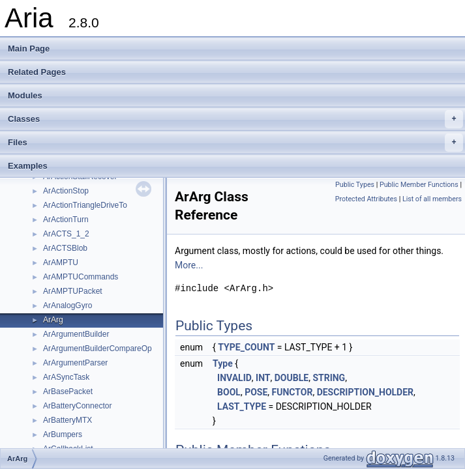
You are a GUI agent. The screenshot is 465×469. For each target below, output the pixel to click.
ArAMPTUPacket (72, 291)
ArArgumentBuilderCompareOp (97, 348)
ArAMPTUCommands (80, 276)
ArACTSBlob (65, 248)
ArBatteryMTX (67, 420)
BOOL (229, 392)
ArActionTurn (66, 219)
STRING (328, 378)
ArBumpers (62, 434)
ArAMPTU (60, 262)
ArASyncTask (66, 377)
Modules (25, 95)
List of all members (432, 199)
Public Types (354, 184)
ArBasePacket (68, 391)
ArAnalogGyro (67, 305)
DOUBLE (291, 378)
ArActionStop (66, 190)
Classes (235, 119)
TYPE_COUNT (246, 347)
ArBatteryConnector (77, 405)
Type (223, 363)
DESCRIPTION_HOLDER (365, 392)
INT (263, 378)
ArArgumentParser (75, 362)
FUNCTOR (292, 392)
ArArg (53, 319)
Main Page (29, 48)
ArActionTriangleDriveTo (85, 205)
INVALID (234, 378)
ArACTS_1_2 (66, 233)
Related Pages (37, 72)
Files (235, 143)
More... (189, 265)
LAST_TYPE (241, 406)
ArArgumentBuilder (76, 334)
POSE (256, 392)
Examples (28, 166)
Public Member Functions (419, 184)
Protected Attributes (366, 199)
